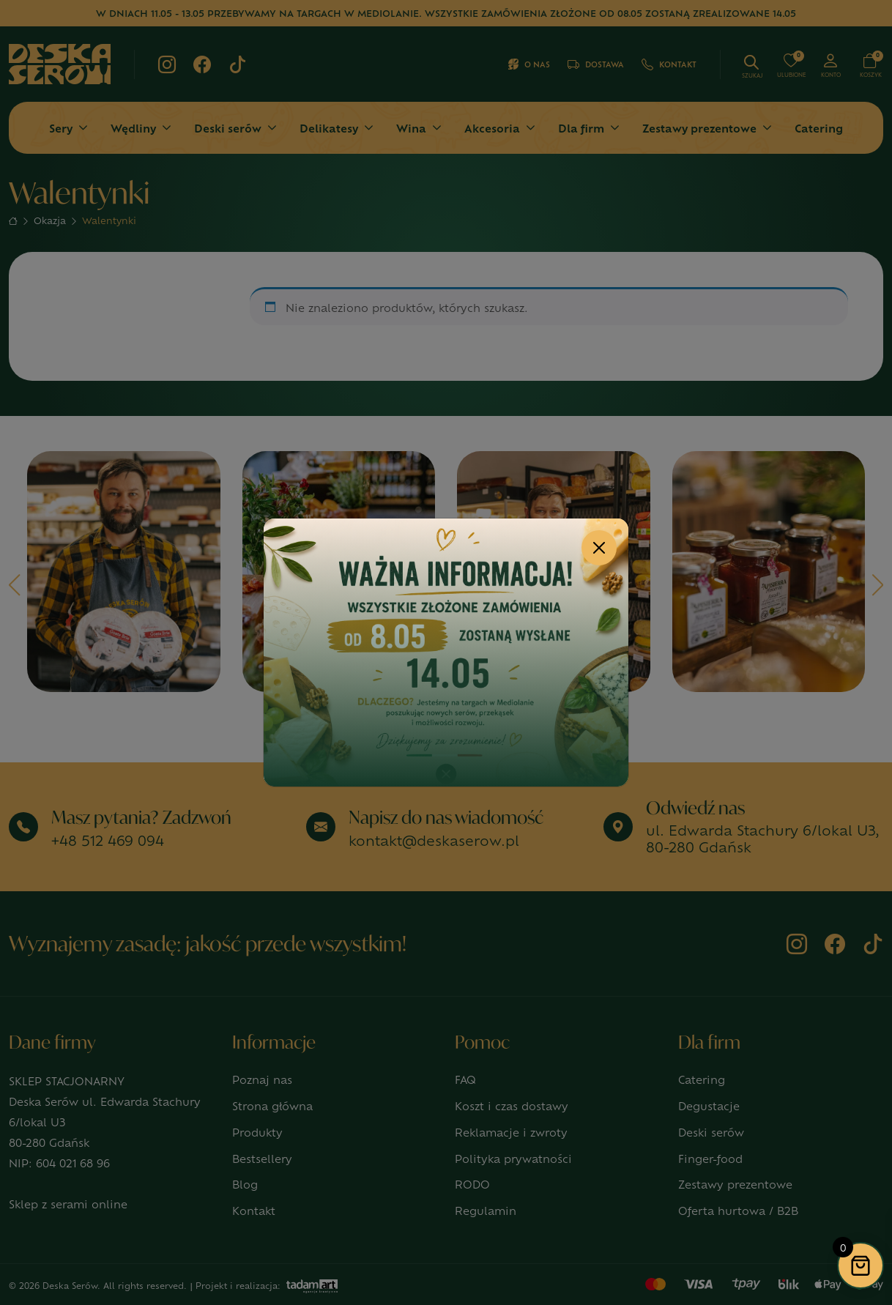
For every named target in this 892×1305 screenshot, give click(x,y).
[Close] (599, 547)
